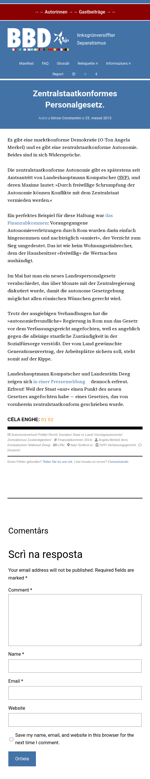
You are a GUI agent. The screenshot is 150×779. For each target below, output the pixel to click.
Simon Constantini (66, 118)
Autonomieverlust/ (24, 434)
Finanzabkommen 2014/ (75, 439)
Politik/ (43, 434)
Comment (20, 589)
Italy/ (73, 444)
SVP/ (103, 444)
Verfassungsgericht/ (122, 444)
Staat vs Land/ (83, 434)
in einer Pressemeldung (59, 381)
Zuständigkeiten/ (39, 439)
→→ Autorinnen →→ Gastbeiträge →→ (75, 12)
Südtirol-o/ (85, 444)
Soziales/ (65, 434)
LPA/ (61, 444)
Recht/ (53, 434)
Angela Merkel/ (109, 439)
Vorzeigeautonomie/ (108, 434)
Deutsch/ (13, 450)
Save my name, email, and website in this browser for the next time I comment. (74, 738)
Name (16, 654)
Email (15, 681)
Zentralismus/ (17, 439)
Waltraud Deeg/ (39, 444)
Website (16, 708)
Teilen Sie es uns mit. (58, 461)
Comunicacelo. (118, 461)
